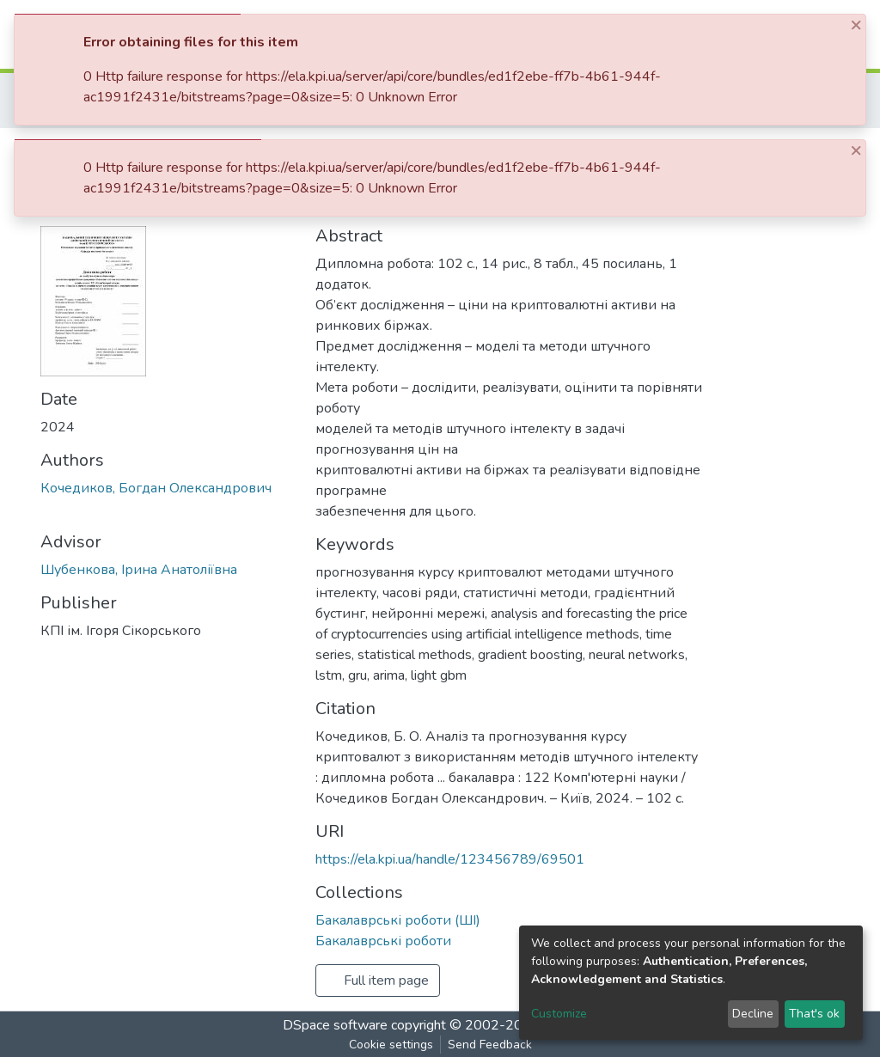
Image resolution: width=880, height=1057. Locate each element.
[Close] (857, 24)
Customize (559, 1013)
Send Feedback (490, 1044)
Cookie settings (391, 1044)
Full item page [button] (378, 980)
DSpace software (335, 1025)
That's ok (814, 1013)
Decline (752, 1013)
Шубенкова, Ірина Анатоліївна (138, 569)
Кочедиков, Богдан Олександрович (156, 488)
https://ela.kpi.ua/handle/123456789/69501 (449, 859)
